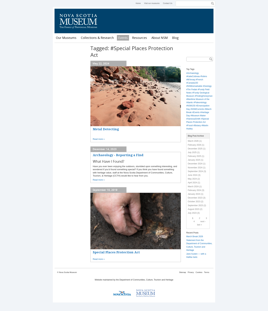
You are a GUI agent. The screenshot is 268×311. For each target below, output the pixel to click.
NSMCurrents (198, 109)
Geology (208, 86)
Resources (139, 38)
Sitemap (182, 272)
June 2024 (192, 175)
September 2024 (195, 171)
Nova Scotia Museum (80, 21)
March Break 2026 (194, 236)
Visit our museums (151, 3)
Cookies (199, 272)
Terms (206, 272)
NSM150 (191, 106)
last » (199, 225)
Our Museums (66, 38)
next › (202, 221)
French (200, 79)
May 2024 (192, 179)
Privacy (191, 272)
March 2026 (193, 141)
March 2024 (193, 186)
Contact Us (167, 3)
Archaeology (193, 73)
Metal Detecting (106, 129)
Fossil (190, 125)
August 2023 (193, 209)
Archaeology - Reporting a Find (118, 155)
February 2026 (194, 145)
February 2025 (194, 156)
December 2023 (195, 198)
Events (123, 38)
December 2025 (195, 148)
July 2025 (192, 152)
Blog (175, 38)
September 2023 (195, 205)
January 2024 (194, 194)
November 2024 (195, 167)
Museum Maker (199, 115)
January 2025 (194, 160)
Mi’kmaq (191, 79)
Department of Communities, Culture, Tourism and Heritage (146, 280)
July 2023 (192, 213)
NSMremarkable (194, 86)
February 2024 (194, 190)
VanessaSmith (193, 119)
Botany (198, 125)
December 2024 (195, 163)
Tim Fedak (192, 89)
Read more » (99, 139)
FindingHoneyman (204, 96)
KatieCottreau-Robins (197, 76)
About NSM (159, 38)
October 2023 (194, 201)
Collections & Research (97, 38)
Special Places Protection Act (116, 252)
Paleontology (200, 102)
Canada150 (192, 83)
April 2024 (192, 182)
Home (138, 3)
